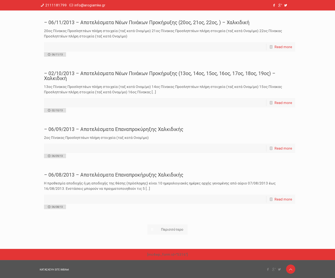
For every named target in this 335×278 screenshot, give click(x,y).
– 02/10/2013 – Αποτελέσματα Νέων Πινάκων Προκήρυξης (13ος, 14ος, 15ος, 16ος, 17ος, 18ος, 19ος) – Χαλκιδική (159, 76)
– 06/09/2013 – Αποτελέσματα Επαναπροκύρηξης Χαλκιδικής (113, 129)
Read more (283, 47)
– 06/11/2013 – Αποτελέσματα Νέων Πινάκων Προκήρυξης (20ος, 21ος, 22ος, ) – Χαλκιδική (147, 22)
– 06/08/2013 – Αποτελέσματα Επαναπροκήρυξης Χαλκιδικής (113, 175)
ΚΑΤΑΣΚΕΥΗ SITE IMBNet (54, 269)
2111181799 (56, 5)
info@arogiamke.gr (89, 5)
